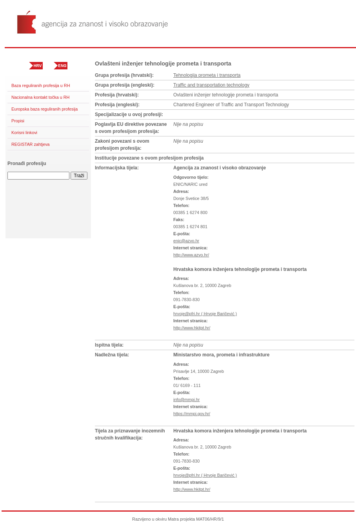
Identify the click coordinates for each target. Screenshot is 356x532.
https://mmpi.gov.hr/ (191, 413)
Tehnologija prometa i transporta (206, 75)
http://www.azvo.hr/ (191, 254)
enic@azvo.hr (186, 240)
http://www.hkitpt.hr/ (191, 327)
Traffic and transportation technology (211, 85)
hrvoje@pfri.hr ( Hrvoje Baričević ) (205, 313)
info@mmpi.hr (186, 399)
